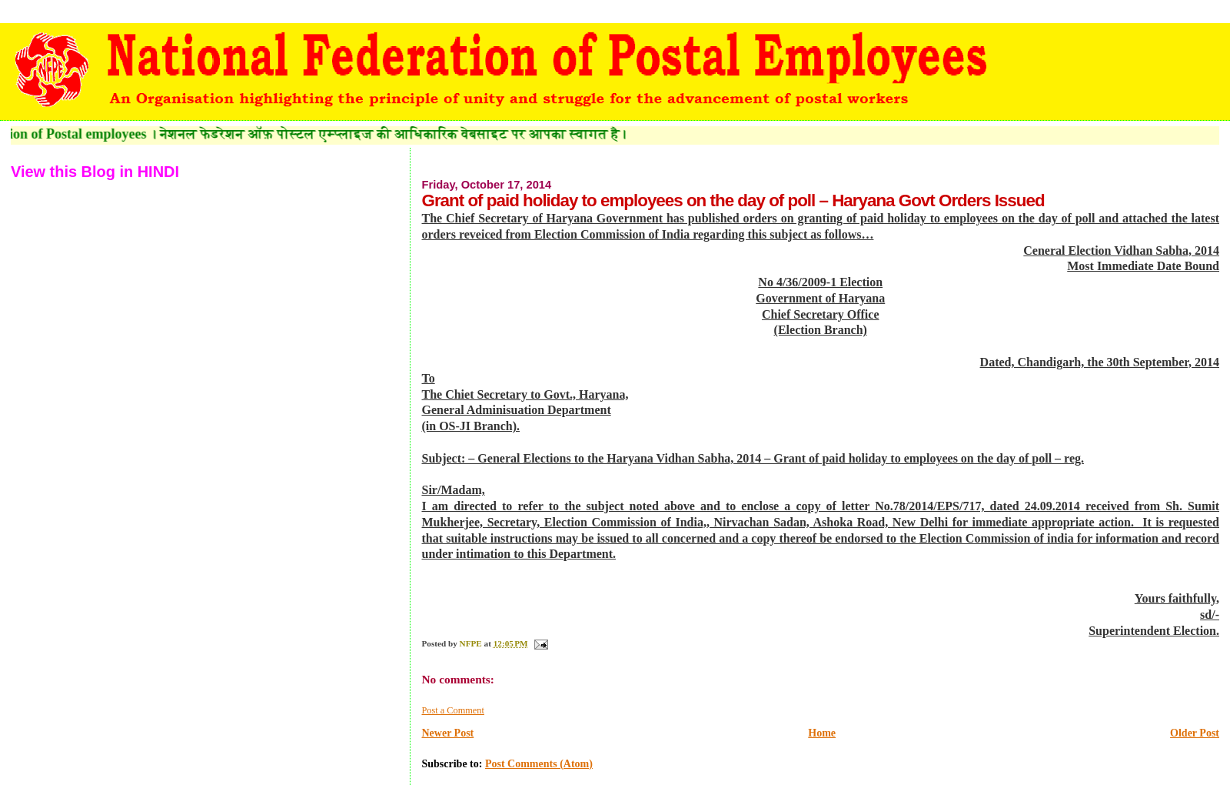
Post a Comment (452, 710)
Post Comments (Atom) (539, 764)
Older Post (1194, 733)
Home (822, 733)
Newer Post (447, 733)
